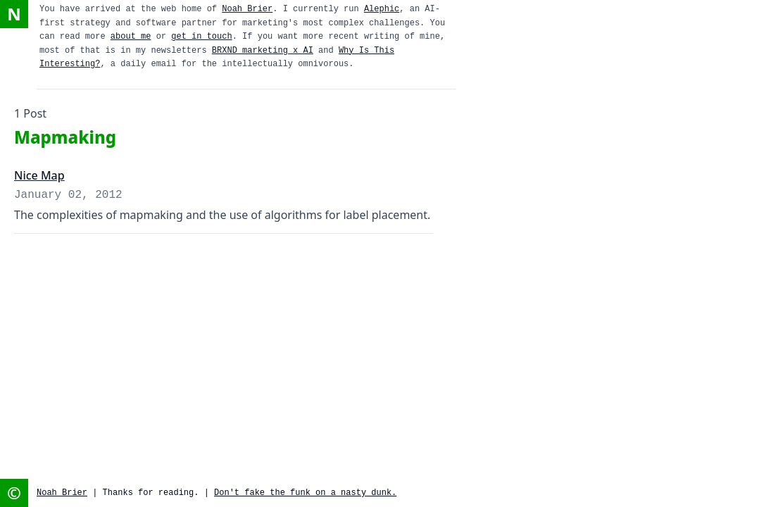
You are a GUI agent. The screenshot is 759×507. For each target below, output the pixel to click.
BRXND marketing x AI (262, 51)
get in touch (201, 37)
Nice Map (39, 175)
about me (131, 37)
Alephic (381, 9)
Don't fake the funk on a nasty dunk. (305, 493)
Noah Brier (247, 9)
